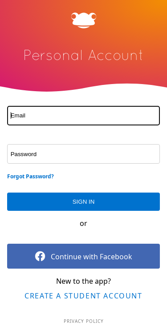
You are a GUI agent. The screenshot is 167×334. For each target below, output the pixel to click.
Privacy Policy (84, 321)
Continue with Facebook (83, 256)
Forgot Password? (30, 176)
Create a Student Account (83, 296)
